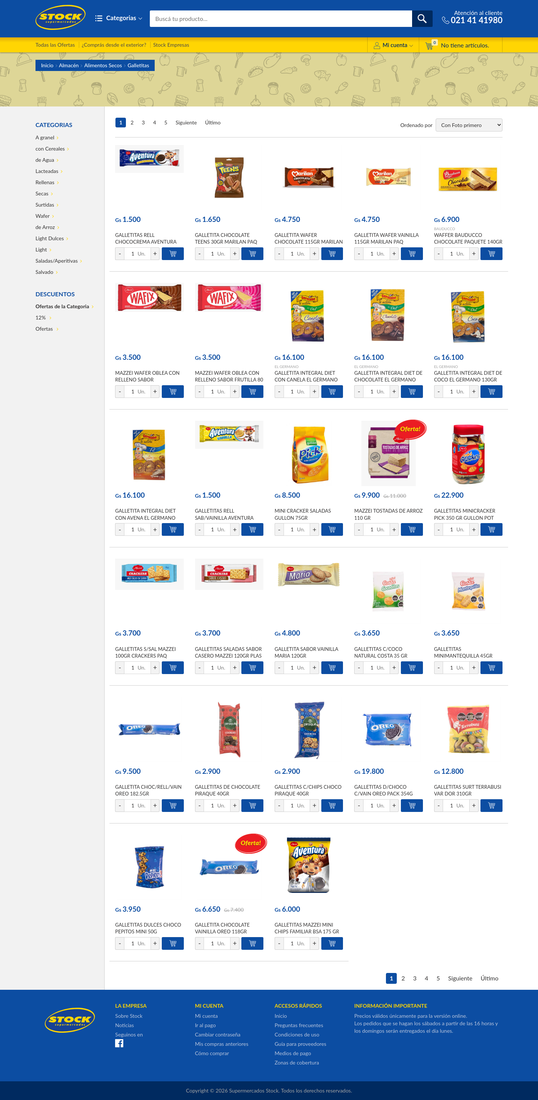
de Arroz (45, 227)
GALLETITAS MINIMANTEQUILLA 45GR (463, 652)
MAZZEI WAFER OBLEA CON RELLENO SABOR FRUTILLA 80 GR (229, 379)
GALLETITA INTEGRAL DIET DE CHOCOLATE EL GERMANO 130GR (388, 379)
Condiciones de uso (297, 1034)
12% (41, 317)
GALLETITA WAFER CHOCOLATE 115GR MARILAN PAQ (309, 241)
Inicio (47, 65)
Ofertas (44, 328)
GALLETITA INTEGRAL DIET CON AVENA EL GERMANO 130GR (145, 517)
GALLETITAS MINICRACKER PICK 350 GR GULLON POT (464, 514)
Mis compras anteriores (221, 1044)
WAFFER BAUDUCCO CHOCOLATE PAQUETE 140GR (468, 238)
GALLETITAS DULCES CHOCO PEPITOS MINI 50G (148, 928)
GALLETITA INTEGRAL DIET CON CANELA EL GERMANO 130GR (306, 379)
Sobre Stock (128, 1016)
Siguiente (186, 122)
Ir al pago (205, 1025)
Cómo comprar (212, 1053)
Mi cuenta (393, 46)
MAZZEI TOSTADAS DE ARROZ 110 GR (388, 514)
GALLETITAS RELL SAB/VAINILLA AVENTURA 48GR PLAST (224, 517)
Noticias (124, 1025)
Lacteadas (46, 171)
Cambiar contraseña (218, 1034)
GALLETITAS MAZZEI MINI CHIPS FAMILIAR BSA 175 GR (307, 928)
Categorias (118, 18)
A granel (44, 137)
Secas (42, 193)
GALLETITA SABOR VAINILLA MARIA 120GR (306, 652)
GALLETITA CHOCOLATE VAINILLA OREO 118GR (222, 928)
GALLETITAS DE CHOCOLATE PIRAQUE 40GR (227, 790)
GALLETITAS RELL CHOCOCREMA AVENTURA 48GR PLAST (145, 241)
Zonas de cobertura (297, 1062)
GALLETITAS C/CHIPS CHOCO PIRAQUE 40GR (308, 790)
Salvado (44, 272)
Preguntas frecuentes (299, 1025)
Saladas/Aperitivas (56, 260)
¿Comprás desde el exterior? (114, 44)
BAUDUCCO (444, 228)
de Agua (44, 160)
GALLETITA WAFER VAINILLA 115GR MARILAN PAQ (386, 238)
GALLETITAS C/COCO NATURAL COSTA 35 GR (380, 652)
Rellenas (45, 182)
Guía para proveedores (300, 1044)
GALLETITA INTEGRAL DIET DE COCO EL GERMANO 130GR (468, 376)
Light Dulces (49, 238)
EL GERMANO (287, 366)
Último (213, 122)
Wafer (42, 216)
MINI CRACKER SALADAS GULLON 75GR (303, 514)
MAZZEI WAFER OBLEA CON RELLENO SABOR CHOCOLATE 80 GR (147, 379)
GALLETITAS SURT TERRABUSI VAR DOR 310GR (467, 790)
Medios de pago (293, 1053)
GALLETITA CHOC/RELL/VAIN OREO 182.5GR (148, 790)
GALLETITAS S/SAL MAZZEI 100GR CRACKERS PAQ (145, 652)
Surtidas (44, 204)
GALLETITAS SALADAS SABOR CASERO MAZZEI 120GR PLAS (228, 652)
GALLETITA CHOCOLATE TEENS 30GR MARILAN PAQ (226, 238)
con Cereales (50, 148)
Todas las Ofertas (55, 44)
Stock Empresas (171, 44)
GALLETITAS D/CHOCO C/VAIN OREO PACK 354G (383, 790)
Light (41, 249)
